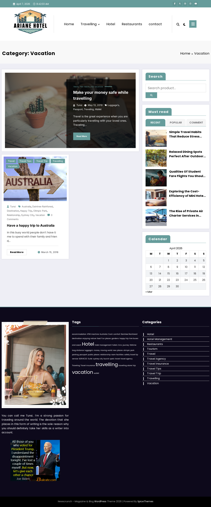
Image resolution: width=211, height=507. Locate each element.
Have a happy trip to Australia (31, 225)
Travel (11, 161)
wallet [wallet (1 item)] (96, 373)
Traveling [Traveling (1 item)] (76, 365)
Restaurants (132, 24)
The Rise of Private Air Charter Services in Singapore (186, 213)
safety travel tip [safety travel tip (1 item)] (131, 354)
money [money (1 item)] (97, 350)
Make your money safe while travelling (100, 95)
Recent (155, 122)
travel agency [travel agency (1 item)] (127, 359)
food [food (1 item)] (99, 338)
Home (69, 24)
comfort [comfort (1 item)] (116, 334)
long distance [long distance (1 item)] (78, 350)
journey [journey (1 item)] (126, 345)
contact (155, 24)
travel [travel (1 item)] (117, 359)
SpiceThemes (145, 501)
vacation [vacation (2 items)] (82, 372)
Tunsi (79, 105)
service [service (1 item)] (75, 359)
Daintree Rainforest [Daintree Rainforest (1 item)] (129, 334)
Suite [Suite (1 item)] (90, 359)
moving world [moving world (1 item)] (106, 350)
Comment (196, 122)
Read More (81, 136)
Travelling (90, 24)
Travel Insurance (158, 364)
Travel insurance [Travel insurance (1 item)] (88, 365)
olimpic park (40, 210)
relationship (13, 215)
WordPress (100, 501)
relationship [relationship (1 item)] (105, 354)
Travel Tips (25, 161)
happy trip (26, 210)
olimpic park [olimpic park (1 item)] (128, 350)
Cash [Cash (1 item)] (110, 334)
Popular (176, 122)
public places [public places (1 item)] (94, 354)
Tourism (152, 349)
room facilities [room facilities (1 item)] (117, 354)
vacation (40, 215)
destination (13, 210)
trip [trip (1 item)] (134, 365)
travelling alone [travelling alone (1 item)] (125, 365)
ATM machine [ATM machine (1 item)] (93, 334)
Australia (26, 206)
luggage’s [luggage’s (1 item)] (89, 350)
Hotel (110, 24)
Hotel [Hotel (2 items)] (88, 344)
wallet (98, 109)
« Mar (149, 292)
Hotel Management (159, 339)
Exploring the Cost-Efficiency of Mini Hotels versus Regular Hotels (187, 193)
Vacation (99, 87)
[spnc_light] (184, 24)
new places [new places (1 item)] (118, 350)
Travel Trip (78, 87)
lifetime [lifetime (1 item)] (133, 345)
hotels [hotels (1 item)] (115, 345)
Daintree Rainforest (42, 206)
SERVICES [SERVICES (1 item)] (83, 359)
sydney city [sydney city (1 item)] (98, 359)
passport (78, 109)
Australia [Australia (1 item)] (103, 334)
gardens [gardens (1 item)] (115, 338)
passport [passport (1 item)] (83, 354)
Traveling (89, 109)
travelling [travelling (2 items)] (107, 364)
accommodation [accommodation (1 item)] (79, 334)
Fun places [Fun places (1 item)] (106, 338)
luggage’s (113, 105)
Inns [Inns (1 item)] (120, 345)
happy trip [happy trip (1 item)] (124, 338)
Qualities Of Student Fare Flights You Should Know (187, 173)
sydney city (27, 215)
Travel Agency (156, 359)
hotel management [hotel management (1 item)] (103, 345)
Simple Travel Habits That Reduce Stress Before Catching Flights (187, 134)
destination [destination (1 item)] (77, 338)
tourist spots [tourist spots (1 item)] (109, 359)
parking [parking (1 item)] (75, 354)
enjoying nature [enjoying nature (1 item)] (89, 338)
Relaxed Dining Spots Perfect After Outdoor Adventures (186, 154)
